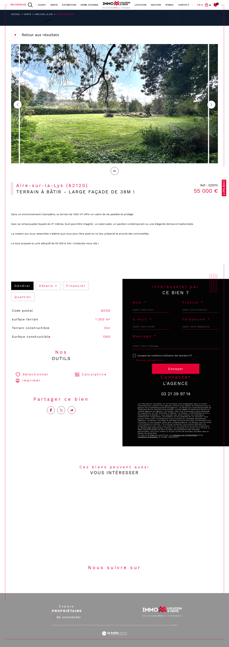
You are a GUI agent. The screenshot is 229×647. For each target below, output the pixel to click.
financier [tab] (75, 286)
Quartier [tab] (22, 297)
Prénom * (193, 302)
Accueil (15, 14)
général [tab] (22, 286)
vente (54, 4)
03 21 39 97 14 (175, 393)
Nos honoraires (107, 625)
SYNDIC (169, 4)
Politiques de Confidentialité (185, 435)
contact (183, 4)
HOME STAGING (89, 4)
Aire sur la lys (44, 14)
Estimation (69, 4)
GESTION (156, 4)
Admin (144, 625)
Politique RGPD (163, 625)
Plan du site (120, 625)
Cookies (174, 625)
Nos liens (152, 625)
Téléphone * (196, 319)
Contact (224, 188)
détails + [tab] (48, 286)
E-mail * (142, 319)
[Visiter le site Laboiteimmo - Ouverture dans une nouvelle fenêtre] (114, 637)
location (140, 4)
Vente (27, 14)
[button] (211, 105)
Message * (144, 336)
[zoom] (114, 162)
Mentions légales (134, 625)
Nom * (140, 302)
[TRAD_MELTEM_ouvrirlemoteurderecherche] (21, 4)
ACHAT (42, 4)
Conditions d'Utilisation (148, 437)
